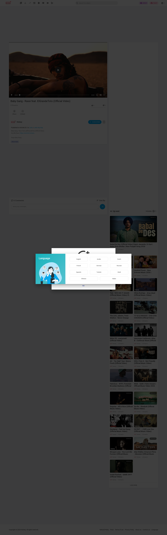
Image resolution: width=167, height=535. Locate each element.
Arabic (99, 259)
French (79, 265)
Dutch (119, 259)
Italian (114, 278)
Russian (119, 265)
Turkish (99, 272)
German (98, 265)
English (78, 259)
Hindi (119, 272)
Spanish (78, 272)
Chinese (83, 278)
